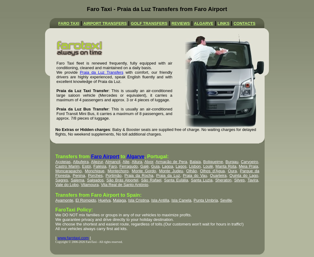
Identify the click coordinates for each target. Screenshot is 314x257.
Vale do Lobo (67, 184)
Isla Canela (181, 200)
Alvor (148, 161)
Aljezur (97, 161)
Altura (137, 161)
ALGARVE (203, 23)
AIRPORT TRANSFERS (105, 23)
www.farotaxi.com (73, 238)
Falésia (99, 166)
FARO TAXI (68, 23)
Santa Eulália (176, 180)
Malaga (119, 200)
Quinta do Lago (243, 175)
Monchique (95, 171)
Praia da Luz (168, 175)
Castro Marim (68, 166)
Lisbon (195, 166)
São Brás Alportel (122, 180)
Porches (95, 175)
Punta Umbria (205, 200)
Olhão (191, 171)
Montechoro (118, 171)
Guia (155, 166)
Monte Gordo (144, 171)
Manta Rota (226, 166)
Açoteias (63, 161)
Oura (232, 171)
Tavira (252, 180)
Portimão (113, 175)
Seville (226, 200)
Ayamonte (64, 200)
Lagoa (167, 166)
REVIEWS (180, 23)
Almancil (112, 161)
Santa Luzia (201, 180)
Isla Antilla (160, 200)
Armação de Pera (171, 161)
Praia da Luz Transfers (101, 72)
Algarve (135, 156)
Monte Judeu (171, 171)
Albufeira (81, 161)
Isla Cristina (138, 200)
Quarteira (218, 175)
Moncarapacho (69, 171)
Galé (144, 166)
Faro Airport (105, 156)
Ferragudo (128, 166)
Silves (239, 180)
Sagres (62, 180)
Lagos (181, 166)
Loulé (208, 166)
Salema (77, 180)
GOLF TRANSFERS (149, 23)
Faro (113, 166)
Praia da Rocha (138, 175)
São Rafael (151, 180)
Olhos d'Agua (212, 171)
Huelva (104, 200)
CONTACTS (244, 23)
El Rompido (85, 200)
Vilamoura (89, 184)
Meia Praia (248, 166)
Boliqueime (213, 161)
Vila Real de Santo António (124, 184)
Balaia (195, 161)
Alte (126, 161)
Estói (86, 166)
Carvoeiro (249, 161)
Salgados (95, 180)
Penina (79, 175)
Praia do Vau (195, 175)
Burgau (231, 161)
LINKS (223, 23)
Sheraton (223, 180)
